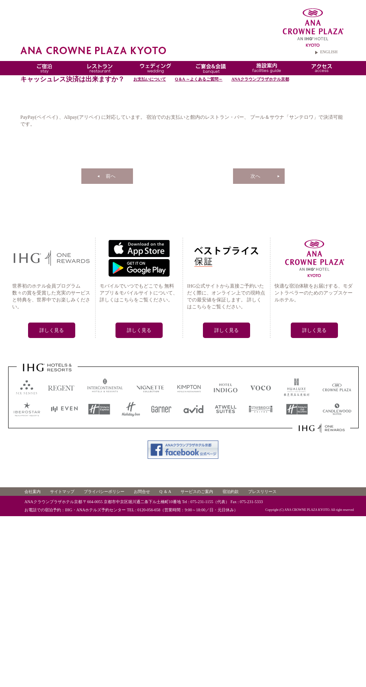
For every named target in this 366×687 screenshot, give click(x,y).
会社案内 (32, 491)
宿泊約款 (230, 491)
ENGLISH (329, 52)
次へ (255, 176)
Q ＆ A (165, 491)
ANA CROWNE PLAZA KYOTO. (307, 510)
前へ (110, 176)
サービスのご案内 (197, 491)
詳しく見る (51, 330)
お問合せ (142, 491)
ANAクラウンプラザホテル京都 (260, 79)
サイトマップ (62, 491)
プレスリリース (262, 491)
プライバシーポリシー (104, 491)
